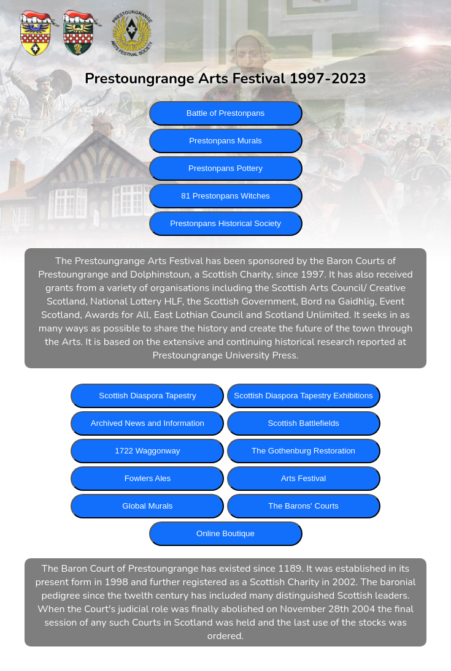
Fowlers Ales (148, 478)
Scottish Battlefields (303, 423)
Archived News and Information (147, 423)
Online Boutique (225, 533)
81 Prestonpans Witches (225, 195)
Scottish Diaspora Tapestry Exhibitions (303, 395)
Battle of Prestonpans (225, 113)
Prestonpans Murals (225, 140)
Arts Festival (303, 478)
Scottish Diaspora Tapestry (147, 395)
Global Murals (147, 505)
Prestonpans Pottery (225, 168)
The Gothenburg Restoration (303, 450)
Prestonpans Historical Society (225, 223)
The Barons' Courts (303, 505)
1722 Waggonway (147, 450)
